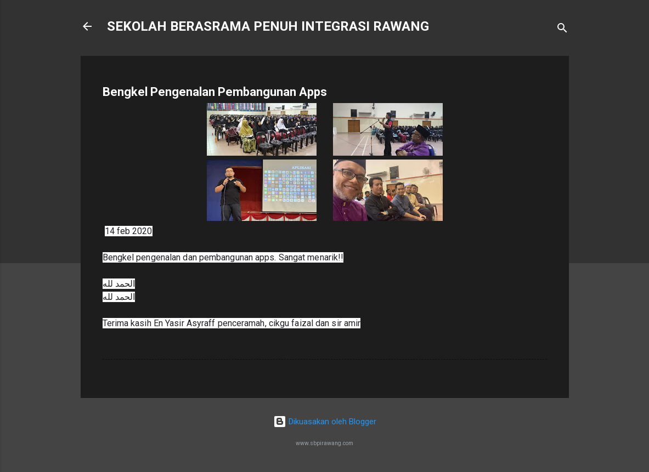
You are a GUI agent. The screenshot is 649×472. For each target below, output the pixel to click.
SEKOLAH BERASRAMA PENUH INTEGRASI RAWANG (268, 26)
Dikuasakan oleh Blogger (324, 421)
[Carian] (562, 30)
